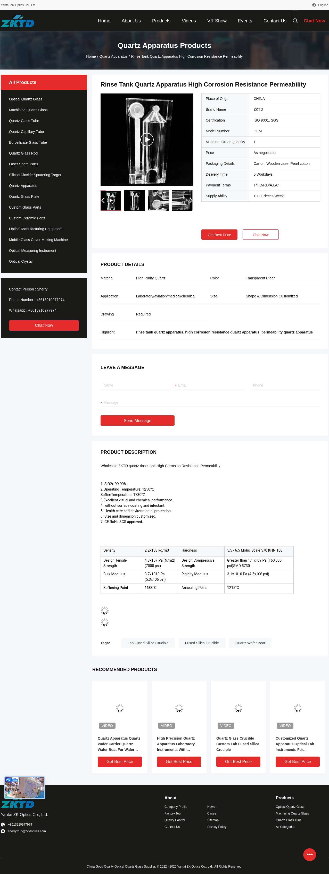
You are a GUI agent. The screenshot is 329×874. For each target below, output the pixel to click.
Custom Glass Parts (25, 207)
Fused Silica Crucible (202, 643)
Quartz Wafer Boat (250, 643)
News (211, 807)
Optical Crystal (20, 261)
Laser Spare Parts (23, 164)
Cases (211, 813)
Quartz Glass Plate (24, 196)
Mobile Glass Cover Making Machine (38, 240)
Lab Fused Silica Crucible (148, 643)
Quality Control (174, 820)
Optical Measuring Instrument (32, 251)
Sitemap (213, 820)
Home (91, 56)
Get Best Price (219, 235)
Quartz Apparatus (114, 56)
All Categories (285, 827)
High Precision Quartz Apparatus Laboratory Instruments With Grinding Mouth (176, 744)
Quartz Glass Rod (23, 153)
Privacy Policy (217, 827)
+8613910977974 (50, 300)
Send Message (137, 420)
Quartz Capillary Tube (26, 132)
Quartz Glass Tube (24, 121)
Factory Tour (173, 813)
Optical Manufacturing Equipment (35, 229)
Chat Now (44, 325)
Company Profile (175, 807)
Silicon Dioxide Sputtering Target (35, 175)
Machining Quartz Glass (28, 110)
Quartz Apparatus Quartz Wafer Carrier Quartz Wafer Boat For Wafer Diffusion (119, 744)
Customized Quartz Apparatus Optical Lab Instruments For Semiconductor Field (295, 744)
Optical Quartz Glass (25, 99)
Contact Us (172, 827)
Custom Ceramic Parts (27, 218)
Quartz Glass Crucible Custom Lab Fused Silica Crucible (237, 744)
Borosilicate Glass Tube (28, 142)
